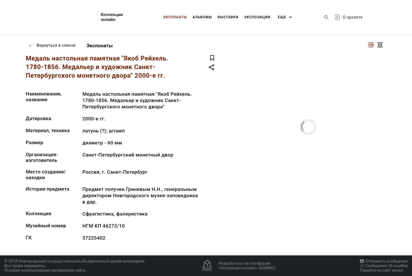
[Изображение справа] (370, 45)
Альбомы (202, 17)
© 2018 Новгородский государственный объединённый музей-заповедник (74, 261)
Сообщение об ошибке (384, 265)
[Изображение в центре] (380, 45)
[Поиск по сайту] (326, 17)
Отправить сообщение (383, 261)
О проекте (353, 17)
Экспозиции (257, 17)
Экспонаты (175, 17)
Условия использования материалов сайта (45, 270)
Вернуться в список (52, 45)
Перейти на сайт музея (381, 270)
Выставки (228, 17)
